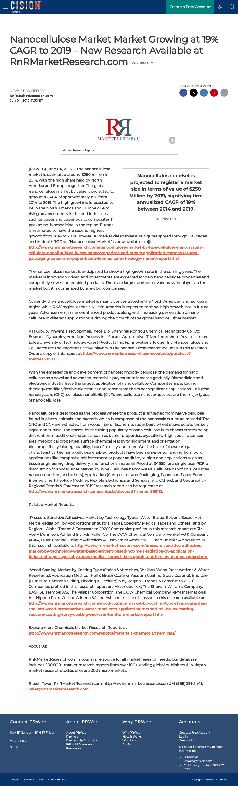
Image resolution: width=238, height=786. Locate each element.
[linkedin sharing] (204, 93)
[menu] (6, 7)
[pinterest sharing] (214, 93)
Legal (15, 779)
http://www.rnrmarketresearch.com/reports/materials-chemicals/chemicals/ (102, 633)
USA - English (142, 62)
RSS (41, 779)
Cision (215, 779)
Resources (73, 748)
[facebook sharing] (183, 93)
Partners (72, 736)
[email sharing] (224, 93)
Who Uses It (130, 740)
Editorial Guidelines (79, 744)
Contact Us (18, 741)
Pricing (127, 744)
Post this (166, 219)
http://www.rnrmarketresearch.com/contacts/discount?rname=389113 (95, 491)
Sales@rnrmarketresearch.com (59, 689)
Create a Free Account (194, 732)
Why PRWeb (131, 732)
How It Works (132, 736)
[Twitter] (12, 746)
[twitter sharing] (194, 93)
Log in (183, 736)
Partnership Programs (82, 740)
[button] (232, 7)
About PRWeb (76, 732)
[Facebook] (17, 746)
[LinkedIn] (21, 746)
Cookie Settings (57, 779)
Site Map (28, 779)
